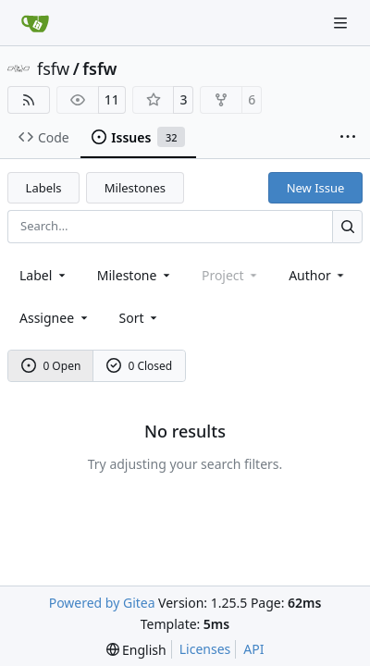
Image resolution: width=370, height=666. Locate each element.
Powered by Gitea (102, 602)
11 (112, 99)
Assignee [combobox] (55, 318)
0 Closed (139, 366)
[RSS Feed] (28, 100)
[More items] (348, 137)
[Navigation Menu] (342, 22)
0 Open (51, 366)
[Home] (35, 23)
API (253, 649)
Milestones (135, 187)
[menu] (140, 318)
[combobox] (43, 275)
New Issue (316, 187)
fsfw (53, 68)
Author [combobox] (318, 275)
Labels (44, 187)
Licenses (205, 649)
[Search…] (347, 226)
